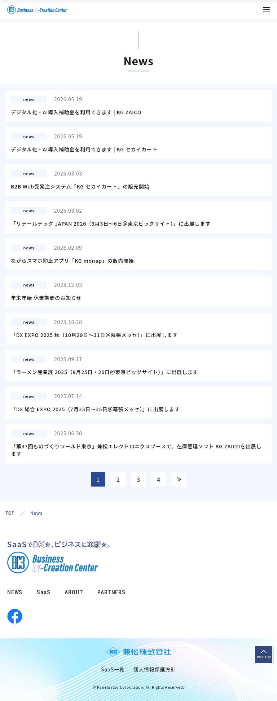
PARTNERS (111, 592)
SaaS (43, 592)
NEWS (14, 592)
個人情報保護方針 (154, 669)
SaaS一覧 (112, 669)
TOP (10, 513)
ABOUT (74, 592)
